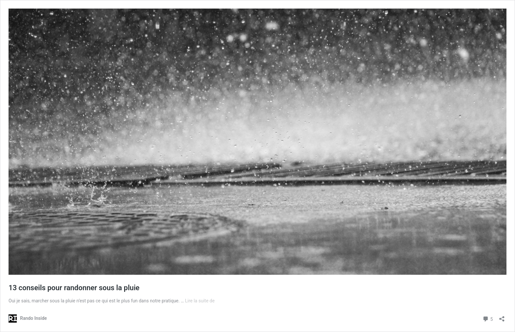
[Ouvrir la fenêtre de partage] (501, 317)
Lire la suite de (199, 300)
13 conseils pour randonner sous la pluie (74, 288)
